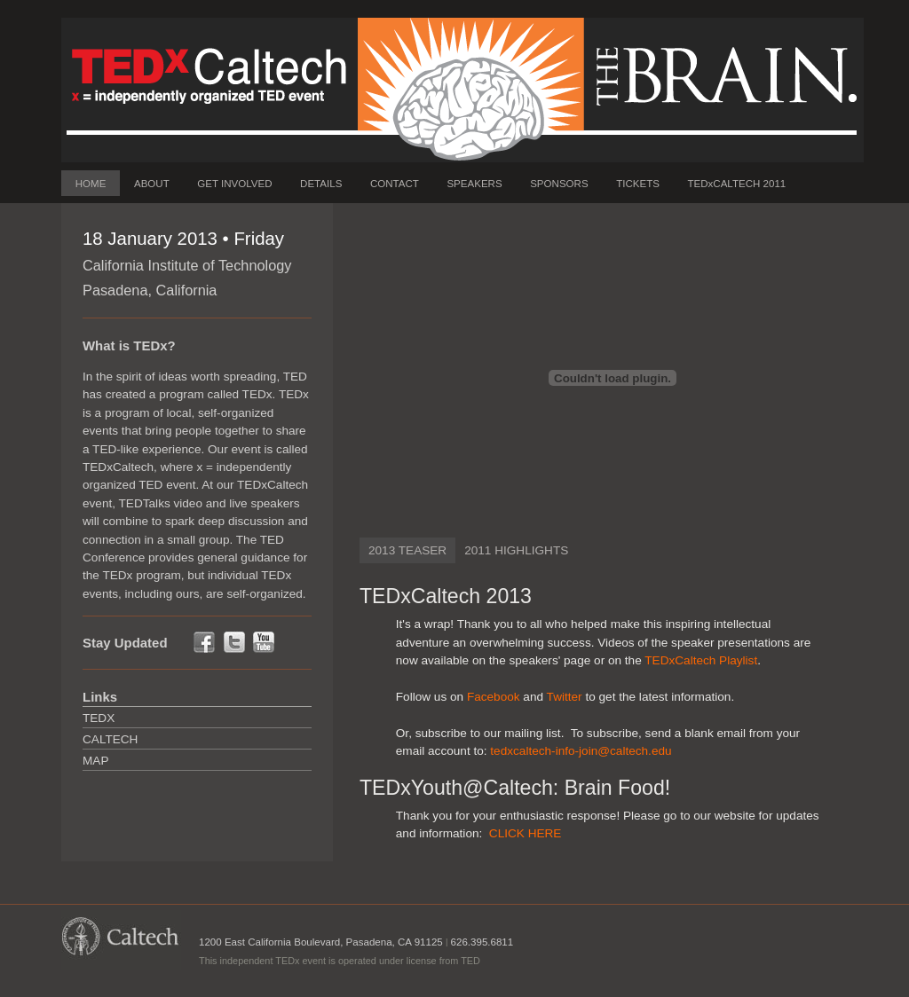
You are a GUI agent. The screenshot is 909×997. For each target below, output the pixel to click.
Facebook (493, 696)
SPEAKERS (474, 183)
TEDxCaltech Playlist (700, 660)
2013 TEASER (407, 550)
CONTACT (394, 183)
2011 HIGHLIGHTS (516, 550)
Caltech (110, 739)
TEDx (99, 718)
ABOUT (152, 183)
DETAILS (321, 183)
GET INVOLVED (234, 183)
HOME (91, 183)
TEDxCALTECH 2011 (736, 183)
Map (95, 760)
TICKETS (638, 183)
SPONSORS (559, 183)
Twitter (564, 696)
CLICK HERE (525, 833)
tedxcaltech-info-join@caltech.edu (580, 751)
